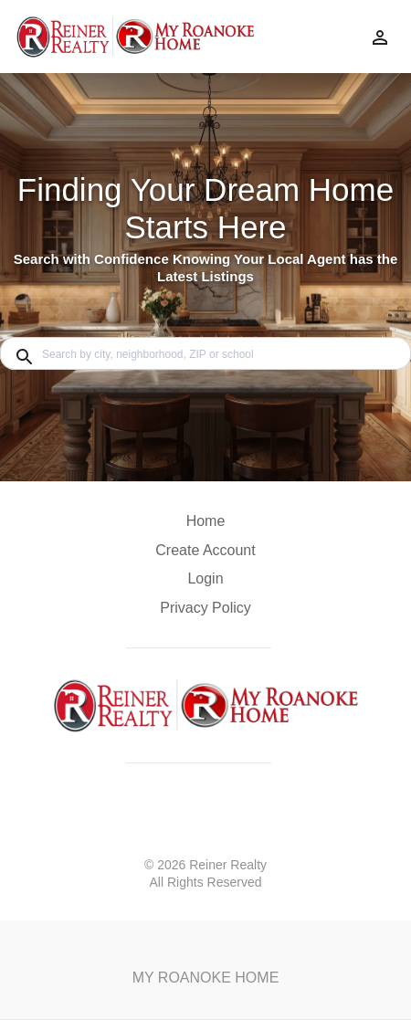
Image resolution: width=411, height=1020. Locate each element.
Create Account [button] (205, 550)
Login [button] (205, 578)
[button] (205, 583)
